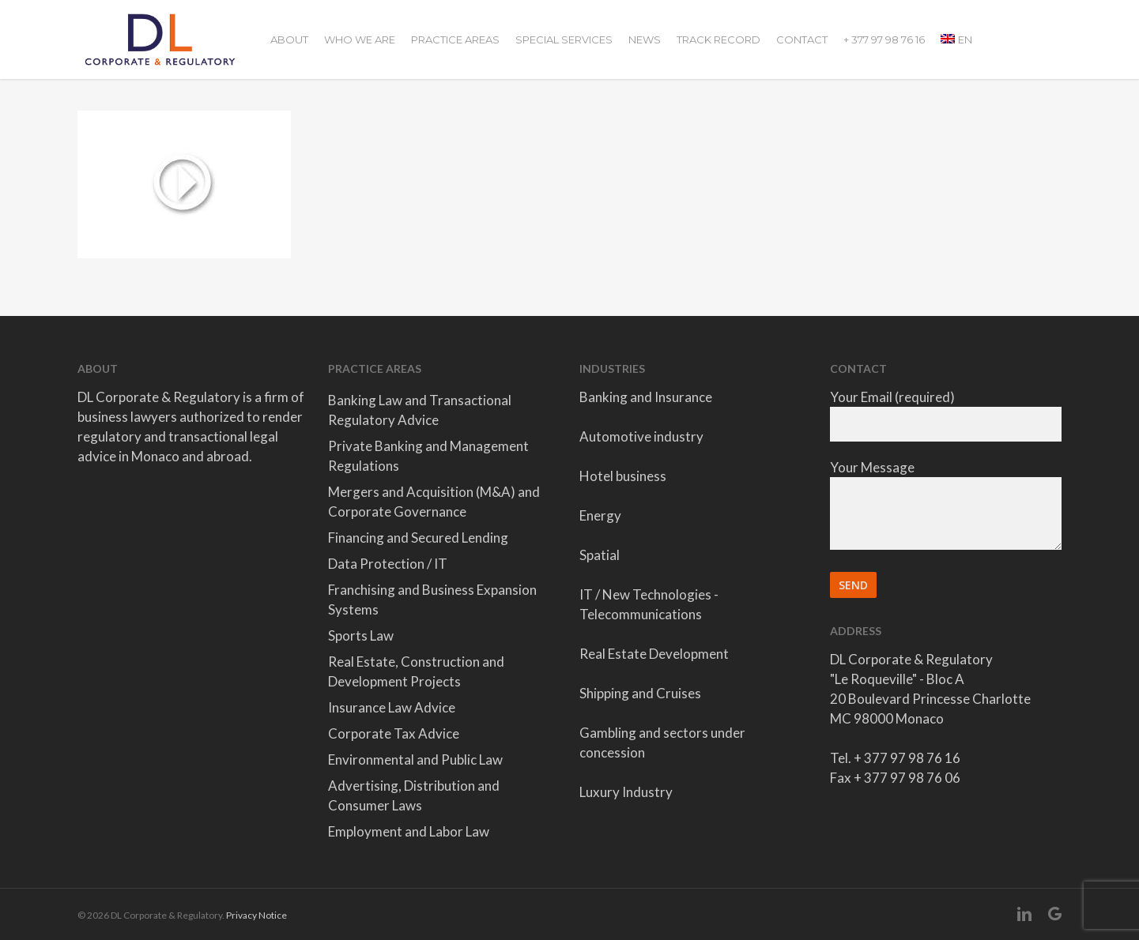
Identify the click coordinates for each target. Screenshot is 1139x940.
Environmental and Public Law (415, 759)
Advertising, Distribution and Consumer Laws (414, 795)
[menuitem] (956, 39)
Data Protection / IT (387, 563)
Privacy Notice (256, 915)
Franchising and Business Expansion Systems (432, 599)
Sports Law (361, 635)
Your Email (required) (946, 415)
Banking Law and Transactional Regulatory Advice (419, 410)
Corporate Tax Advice (393, 733)
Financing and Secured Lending (418, 537)
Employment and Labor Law (408, 831)
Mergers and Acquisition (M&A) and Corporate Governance (434, 501)
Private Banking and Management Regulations (428, 456)
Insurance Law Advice (391, 707)
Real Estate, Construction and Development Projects (416, 671)
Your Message (946, 507)
